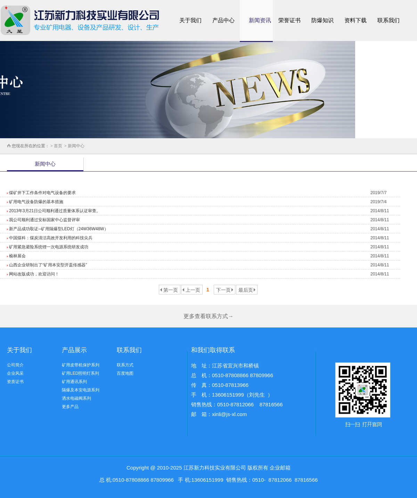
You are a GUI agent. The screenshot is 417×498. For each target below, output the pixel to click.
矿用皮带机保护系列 (80, 365)
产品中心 (223, 20)
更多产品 (70, 406)
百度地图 (125, 373)
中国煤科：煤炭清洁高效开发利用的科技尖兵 (50, 237)
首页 (58, 145)
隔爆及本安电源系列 (80, 390)
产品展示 (74, 350)
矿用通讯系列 (74, 381)
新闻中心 (75, 145)
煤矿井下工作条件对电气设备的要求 (42, 192)
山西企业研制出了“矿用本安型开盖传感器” (47, 265)
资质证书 (15, 381)
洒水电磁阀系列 (76, 398)
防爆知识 (322, 20)
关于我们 (190, 20)
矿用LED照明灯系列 (80, 373)
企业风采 (15, 373)
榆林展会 (17, 256)
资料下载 (355, 20)
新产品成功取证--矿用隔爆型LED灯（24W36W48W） (58, 228)
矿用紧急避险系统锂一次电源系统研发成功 (48, 246)
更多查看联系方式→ (208, 316)
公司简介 (15, 365)
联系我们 (388, 20)
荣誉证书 (289, 20)
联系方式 (125, 365)
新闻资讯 (260, 20)
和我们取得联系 (213, 350)
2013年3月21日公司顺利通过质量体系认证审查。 (54, 210)
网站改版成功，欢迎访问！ (33, 274)
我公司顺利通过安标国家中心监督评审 (44, 219)
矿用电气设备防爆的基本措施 (35, 201)
